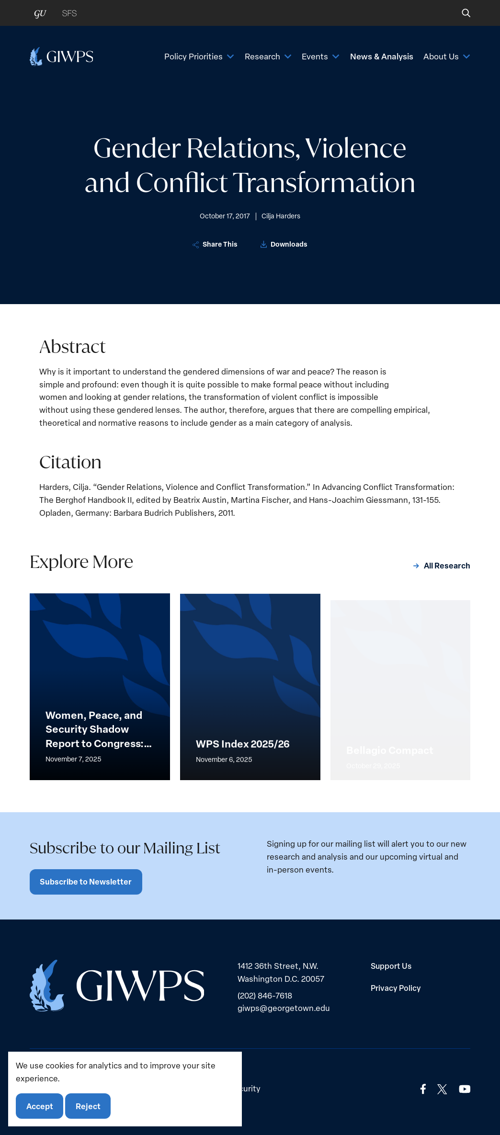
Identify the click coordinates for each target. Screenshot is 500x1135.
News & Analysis (381, 56)
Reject (88, 1106)
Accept (39, 1106)
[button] (459, 13)
